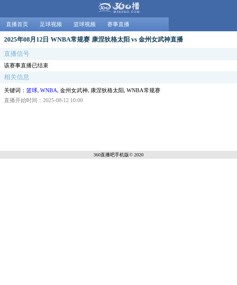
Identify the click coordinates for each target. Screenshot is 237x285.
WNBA (48, 90)
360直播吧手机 (108, 155)
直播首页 (17, 24)
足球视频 (51, 24)
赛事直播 (118, 24)
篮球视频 (84, 24)
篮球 (31, 90)
